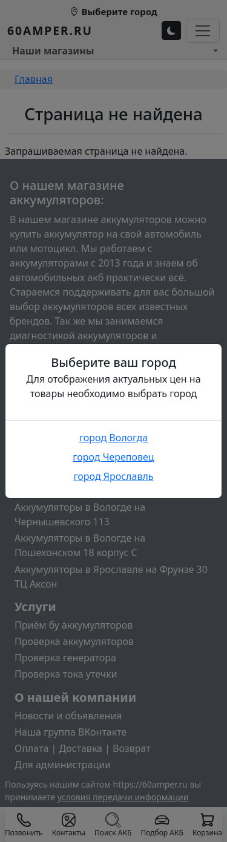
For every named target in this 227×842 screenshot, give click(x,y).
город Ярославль (113, 476)
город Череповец (113, 457)
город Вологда (113, 437)
